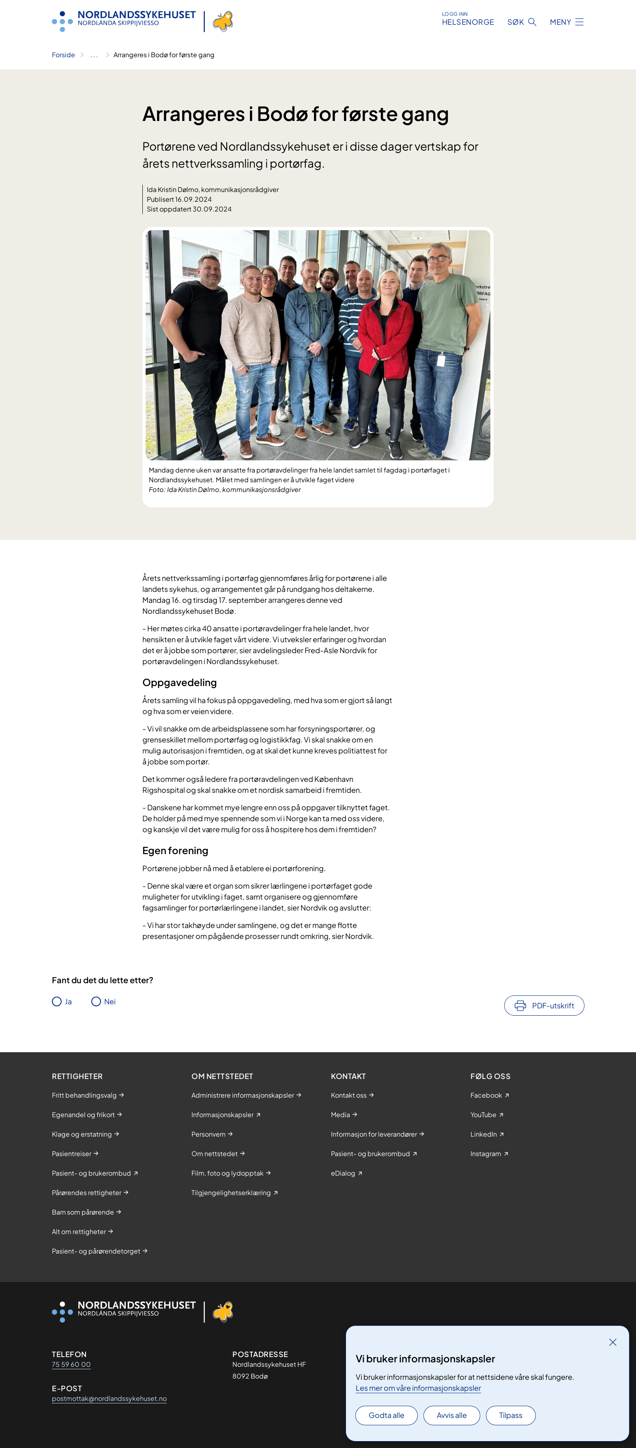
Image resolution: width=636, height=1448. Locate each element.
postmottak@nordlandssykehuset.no (109, 1398)
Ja (68, 1001)
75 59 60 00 (71, 1364)
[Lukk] (612, 1342)
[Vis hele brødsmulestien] (94, 55)
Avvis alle (452, 1415)
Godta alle (386, 1415)
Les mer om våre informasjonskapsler (418, 1387)
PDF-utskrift (553, 1005)
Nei (110, 1001)
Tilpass (510, 1415)
